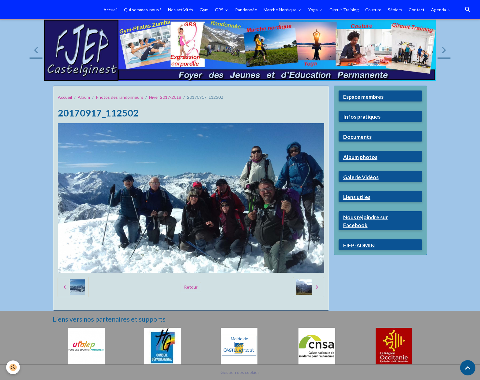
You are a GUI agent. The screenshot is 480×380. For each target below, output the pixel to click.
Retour (190, 287)
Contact (417, 9)
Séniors (395, 9)
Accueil (110, 9)
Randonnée (246, 9)
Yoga (313, 9)
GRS (219, 9)
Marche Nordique (281, 9)
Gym (204, 9)
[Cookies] (13, 367)
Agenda (439, 9)
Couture (373, 9)
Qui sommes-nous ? (143, 9)
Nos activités (180, 9)
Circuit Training (344, 9)
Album (84, 97)
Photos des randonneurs (119, 97)
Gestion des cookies (240, 372)
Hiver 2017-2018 (165, 97)
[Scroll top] (467, 367)
